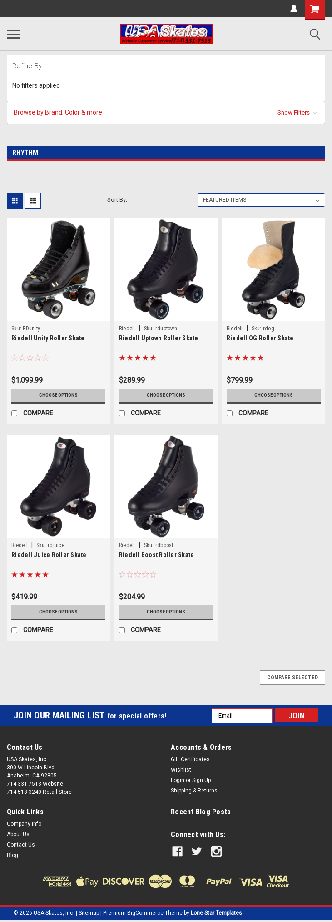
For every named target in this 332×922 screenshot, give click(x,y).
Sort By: (117, 199)
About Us (18, 834)
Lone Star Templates (216, 913)
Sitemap (89, 913)
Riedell (127, 328)
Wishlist (181, 770)
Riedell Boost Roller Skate (156, 554)
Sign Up (201, 780)
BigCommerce (145, 913)
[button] (166, 112)
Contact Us (21, 845)
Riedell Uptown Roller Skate (158, 338)
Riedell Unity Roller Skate (48, 338)
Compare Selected (292, 677)
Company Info (24, 824)
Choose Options (58, 395)
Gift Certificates (190, 759)
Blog (12, 855)
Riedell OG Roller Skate (260, 338)
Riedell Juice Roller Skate (49, 554)
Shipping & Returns (194, 790)
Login (177, 780)
